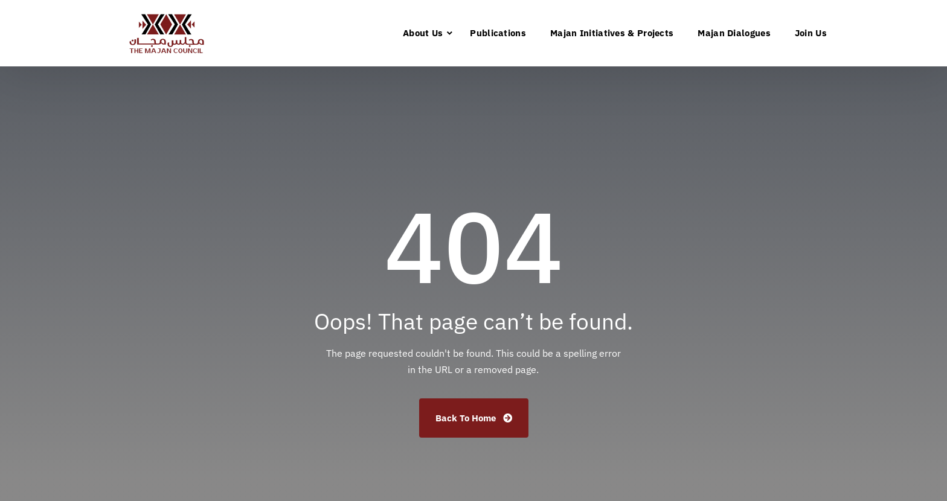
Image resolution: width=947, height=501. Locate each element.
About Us (423, 33)
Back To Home (473, 418)
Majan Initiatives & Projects (611, 33)
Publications (498, 33)
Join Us (811, 33)
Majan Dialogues (734, 33)
